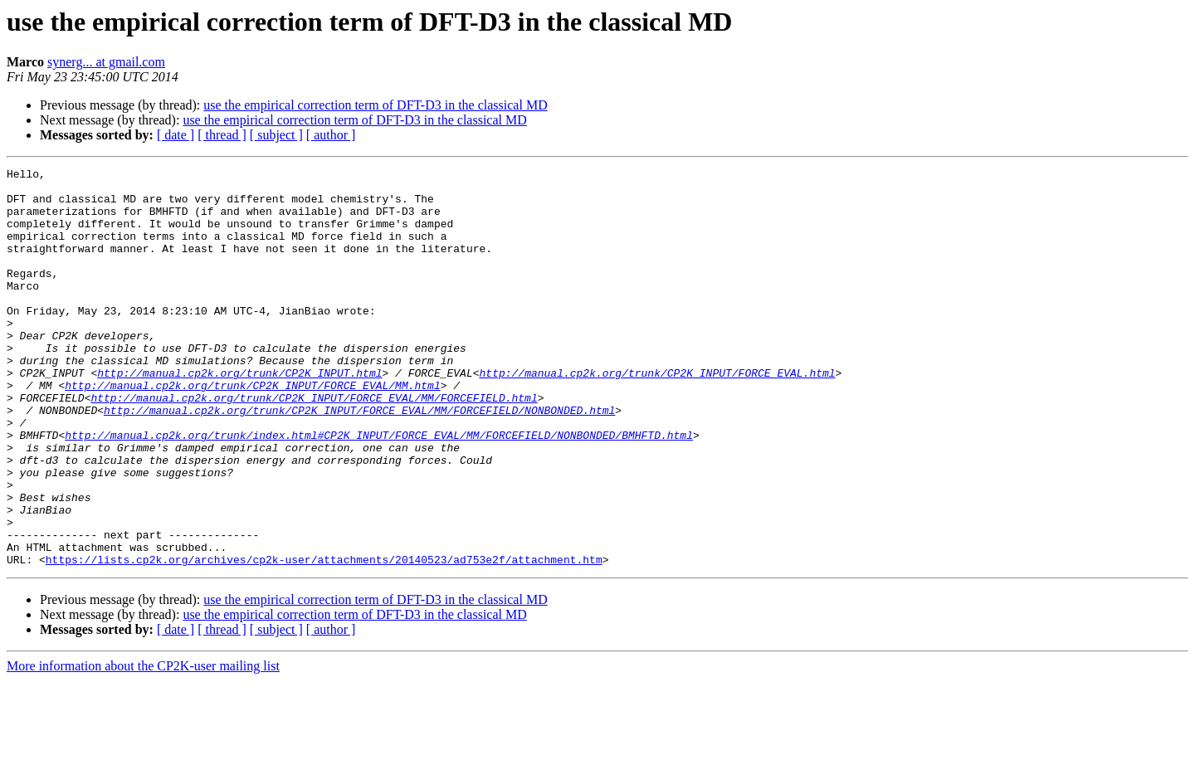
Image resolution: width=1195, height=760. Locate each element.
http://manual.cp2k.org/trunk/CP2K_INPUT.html (239, 414)
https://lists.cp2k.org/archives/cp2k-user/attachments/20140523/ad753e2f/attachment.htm (324, 638)
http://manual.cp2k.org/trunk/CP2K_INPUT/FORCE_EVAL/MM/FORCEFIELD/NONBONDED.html (359, 459)
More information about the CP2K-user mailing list (143, 745)
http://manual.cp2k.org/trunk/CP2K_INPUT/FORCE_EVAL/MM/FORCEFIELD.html (313, 444)
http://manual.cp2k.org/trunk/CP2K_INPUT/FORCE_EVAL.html (657, 414)
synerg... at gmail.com (106, 62)
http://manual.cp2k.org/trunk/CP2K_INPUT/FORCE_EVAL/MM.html (252, 429)
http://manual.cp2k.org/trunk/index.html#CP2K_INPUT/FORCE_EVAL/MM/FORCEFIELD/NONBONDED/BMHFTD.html (379, 489)
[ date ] (175, 135)
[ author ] (331, 135)
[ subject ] (276, 135)
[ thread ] (222, 135)
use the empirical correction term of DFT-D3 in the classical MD (375, 105)
